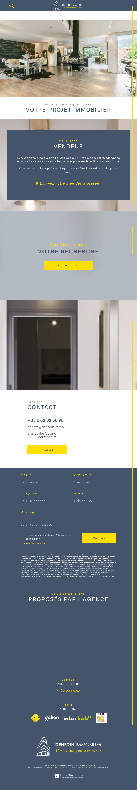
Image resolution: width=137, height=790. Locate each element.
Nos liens (82, 767)
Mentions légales (62, 767)
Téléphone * (32, 493)
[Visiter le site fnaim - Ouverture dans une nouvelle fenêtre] (35, 718)
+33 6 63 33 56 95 (45, 420)
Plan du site (49, 767)
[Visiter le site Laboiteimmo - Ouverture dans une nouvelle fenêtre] (68, 779)
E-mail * (82, 493)
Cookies (105, 768)
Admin (74, 767)
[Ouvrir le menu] (118, 5)
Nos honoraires (35, 767)
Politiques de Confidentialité (62, 576)
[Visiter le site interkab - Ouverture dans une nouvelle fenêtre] (77, 718)
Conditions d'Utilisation (87, 576)
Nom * (26, 474)
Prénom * (83, 474)
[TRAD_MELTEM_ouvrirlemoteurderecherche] (11, 5)
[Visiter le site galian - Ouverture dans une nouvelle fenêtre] (52, 718)
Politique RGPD (94, 767)
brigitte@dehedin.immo (45, 426)
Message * (30, 512)
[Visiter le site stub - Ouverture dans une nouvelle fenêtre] (101, 718)
